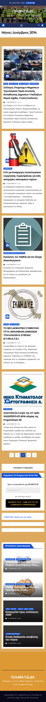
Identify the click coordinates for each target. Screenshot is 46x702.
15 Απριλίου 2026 (14, 643)
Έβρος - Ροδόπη (11, 609)
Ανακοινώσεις (10, 559)
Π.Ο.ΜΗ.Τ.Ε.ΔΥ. (23, 11)
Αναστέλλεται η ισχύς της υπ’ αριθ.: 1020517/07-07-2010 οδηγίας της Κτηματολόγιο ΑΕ (21, 416)
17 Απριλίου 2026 (14, 568)
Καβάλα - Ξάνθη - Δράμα (25, 609)
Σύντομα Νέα (34, 83)
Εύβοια (6, 324)
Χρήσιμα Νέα (8, 168)
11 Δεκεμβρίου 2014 (13, 102)
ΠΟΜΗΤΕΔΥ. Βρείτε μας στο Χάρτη (18, 517)
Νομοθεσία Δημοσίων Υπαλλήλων (14, 253)
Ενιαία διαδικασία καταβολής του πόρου (21, 638)
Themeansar (34, 698)
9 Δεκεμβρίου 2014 (13, 183)
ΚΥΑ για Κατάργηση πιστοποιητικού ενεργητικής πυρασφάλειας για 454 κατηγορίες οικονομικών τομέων (22, 176)
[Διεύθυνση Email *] (23, 490)
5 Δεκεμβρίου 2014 (13, 424)
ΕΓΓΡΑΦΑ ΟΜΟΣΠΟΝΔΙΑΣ (23, 559)
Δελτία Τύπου (14, 83)
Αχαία (5, 83)
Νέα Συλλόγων (24, 83)
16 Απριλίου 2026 (14, 593)
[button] (39, 25)
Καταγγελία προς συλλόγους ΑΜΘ (21, 613)
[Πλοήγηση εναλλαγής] (21, 25)
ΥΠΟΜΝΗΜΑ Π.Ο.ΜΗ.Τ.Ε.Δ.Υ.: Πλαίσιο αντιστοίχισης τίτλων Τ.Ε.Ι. (22, 565)
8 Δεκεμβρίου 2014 (13, 343)
